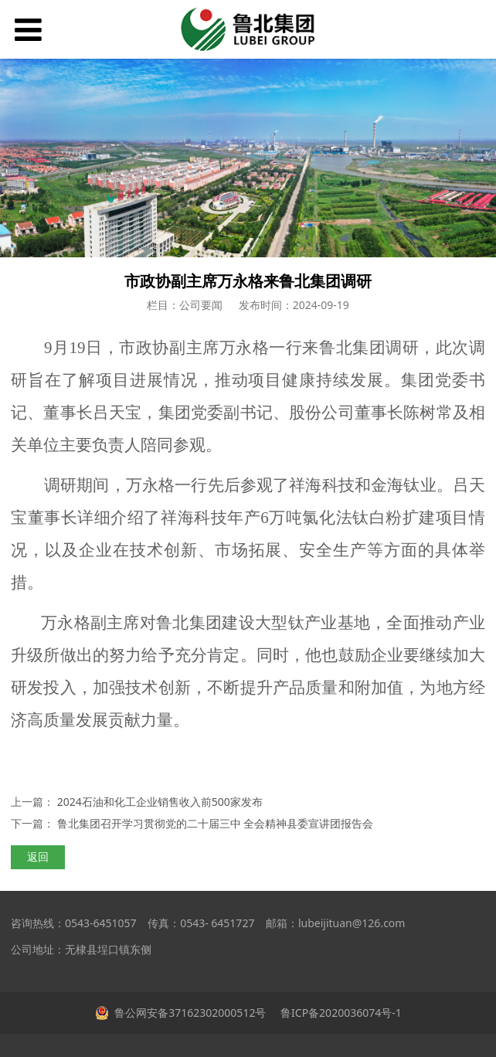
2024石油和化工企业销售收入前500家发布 (160, 801)
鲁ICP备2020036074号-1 (339, 1012)
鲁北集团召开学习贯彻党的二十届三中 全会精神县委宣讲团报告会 (215, 823)
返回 (38, 856)
